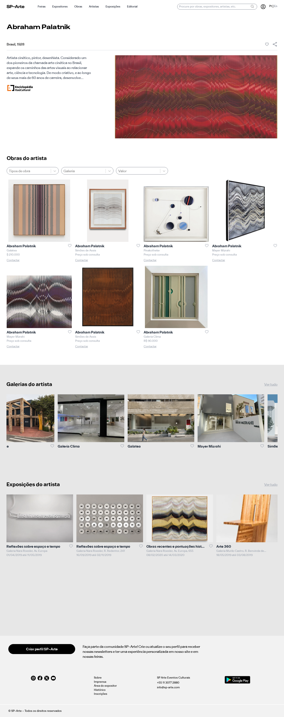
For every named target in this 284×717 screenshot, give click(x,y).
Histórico (100, 690)
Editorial (132, 6)
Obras (78, 6)
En (275, 6)
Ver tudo (271, 384)
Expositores (60, 6)
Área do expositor (105, 685)
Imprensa (100, 682)
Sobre (98, 677)
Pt (270, 6)
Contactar (13, 260)
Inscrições (100, 694)
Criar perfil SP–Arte (42, 649)
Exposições (113, 6)
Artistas (94, 6)
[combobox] (9, 170)
